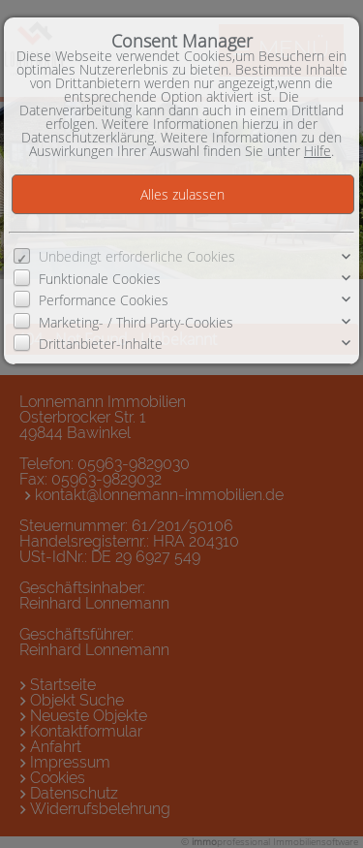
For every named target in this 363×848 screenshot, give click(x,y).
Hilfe (317, 150)
